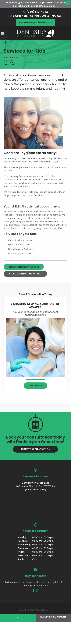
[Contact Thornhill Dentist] (35, 347)
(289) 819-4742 (37, 12)
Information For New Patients (25, 273)
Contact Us (35, 385)
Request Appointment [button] (34, 22)
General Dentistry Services (23, 267)
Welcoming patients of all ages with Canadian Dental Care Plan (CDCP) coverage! (35, 4)
